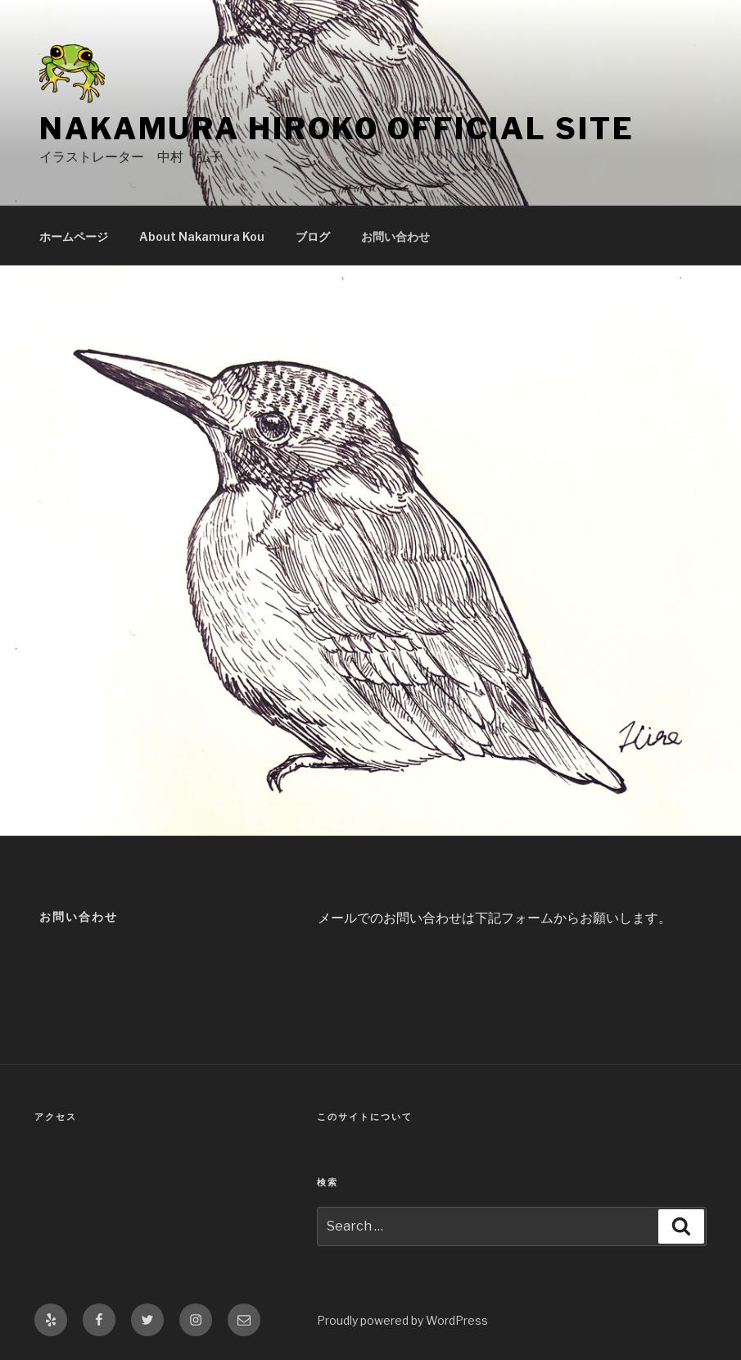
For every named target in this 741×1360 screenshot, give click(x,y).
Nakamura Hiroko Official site (337, 129)
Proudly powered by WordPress (402, 1320)
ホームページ (73, 236)
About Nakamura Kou (201, 236)
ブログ (313, 236)
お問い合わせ (395, 236)
